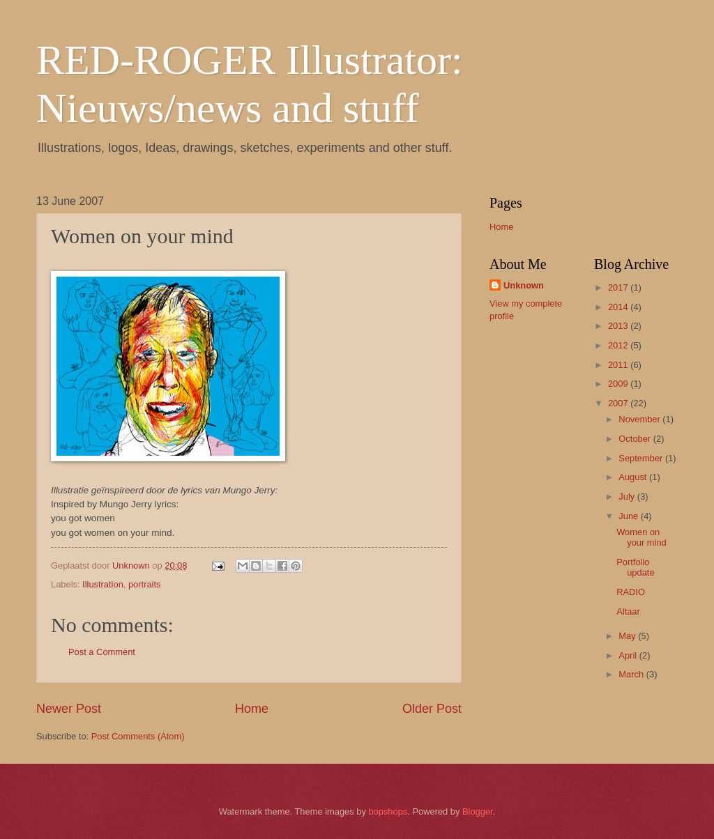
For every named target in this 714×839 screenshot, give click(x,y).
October (635, 438)
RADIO (630, 592)
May (628, 636)
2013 (619, 326)
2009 (619, 383)
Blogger (477, 811)
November (640, 419)
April (628, 655)
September (641, 458)
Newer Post (68, 709)
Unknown (523, 285)
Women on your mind (641, 537)
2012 (619, 345)
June (629, 516)
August (633, 477)
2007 (619, 403)
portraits (144, 584)
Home (251, 709)
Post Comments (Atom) (138, 736)
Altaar (628, 611)
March (632, 674)
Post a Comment (101, 652)
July (627, 496)
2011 (619, 365)
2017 (619, 287)
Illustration (102, 584)
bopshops (387, 811)
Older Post (432, 709)
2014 (619, 307)
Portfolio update (635, 567)
